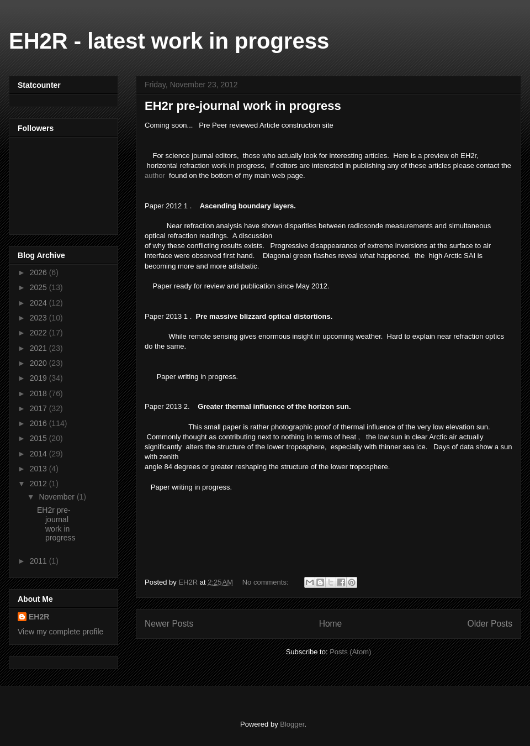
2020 (39, 363)
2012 (39, 483)
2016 (39, 423)
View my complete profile (60, 631)
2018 (39, 393)
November (57, 496)
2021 (39, 348)
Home (330, 623)
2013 (39, 468)
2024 (39, 302)
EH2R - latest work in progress (169, 41)
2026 (39, 272)
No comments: (266, 582)
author (155, 175)
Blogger (292, 724)
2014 (39, 453)
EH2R (39, 616)
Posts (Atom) (350, 652)
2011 (39, 560)
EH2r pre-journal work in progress (243, 106)
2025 (39, 287)
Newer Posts (169, 623)
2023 (39, 317)
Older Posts (490, 623)
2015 (39, 438)
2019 (39, 378)
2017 (39, 408)
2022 (39, 332)
